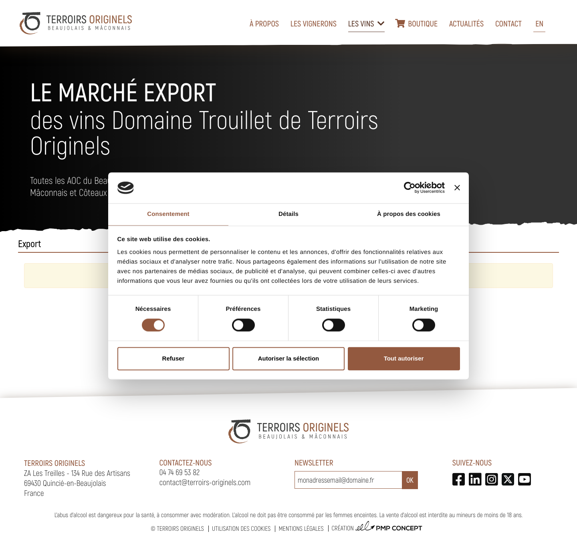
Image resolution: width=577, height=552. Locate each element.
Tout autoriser (404, 358)
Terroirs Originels (180, 528)
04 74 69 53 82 (179, 472)
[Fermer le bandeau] (457, 188)
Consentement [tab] (168, 214)
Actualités (466, 23)
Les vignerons (314, 23)
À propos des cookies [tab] (408, 214)
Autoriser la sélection (288, 358)
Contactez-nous (185, 462)
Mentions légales (300, 528)
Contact (508, 23)
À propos (264, 23)
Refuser (173, 358)
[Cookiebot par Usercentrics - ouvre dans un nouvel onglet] (410, 188)
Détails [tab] (288, 214)
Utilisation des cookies (241, 528)
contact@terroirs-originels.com (205, 482)
